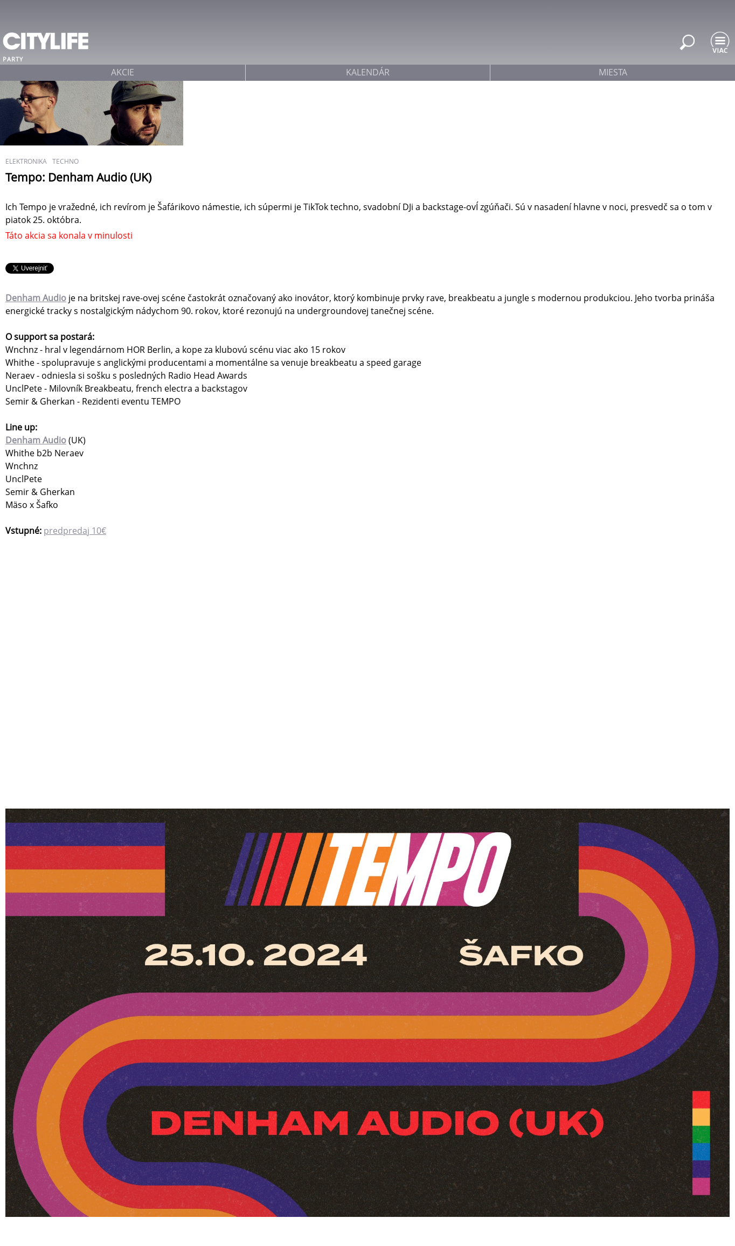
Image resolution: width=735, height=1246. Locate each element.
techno (65, 161)
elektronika (26, 161)
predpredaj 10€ (75, 531)
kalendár (368, 72)
